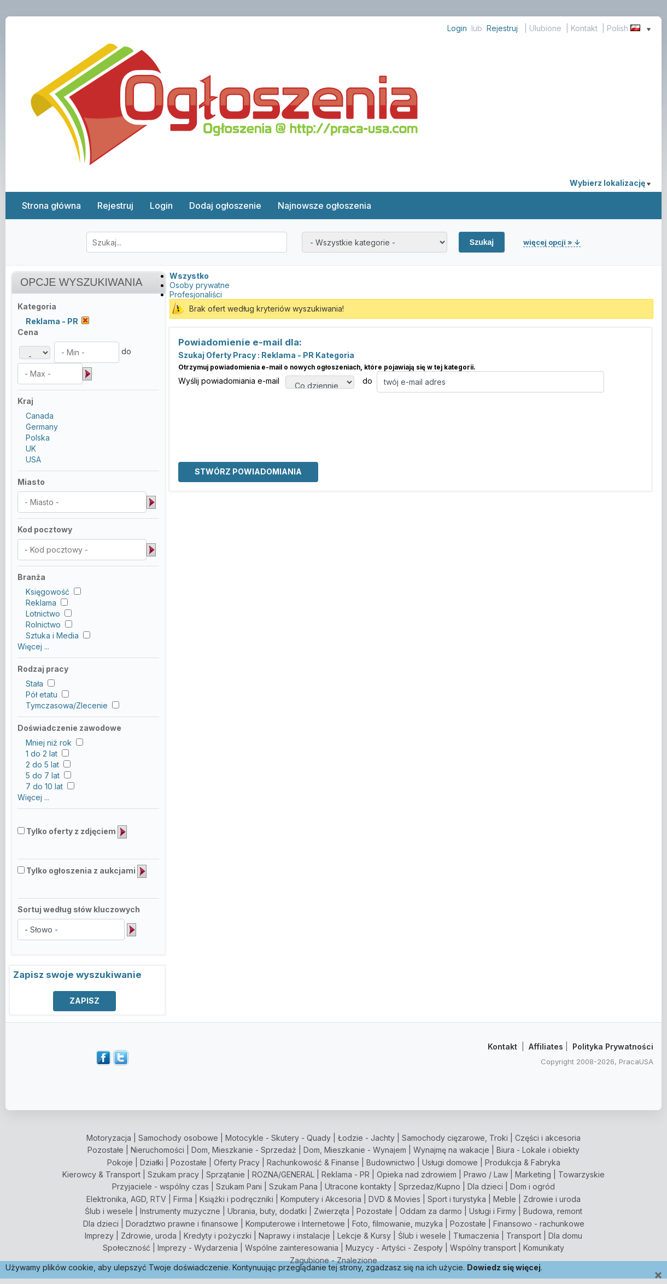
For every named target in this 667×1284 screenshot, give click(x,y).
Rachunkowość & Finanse (313, 1162)
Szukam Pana (293, 1186)
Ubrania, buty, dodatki (267, 1211)
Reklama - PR (345, 1174)
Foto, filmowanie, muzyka (397, 1223)
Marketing (533, 1174)
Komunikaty (543, 1247)
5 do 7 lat (43, 775)
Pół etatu (41, 694)
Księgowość (47, 591)
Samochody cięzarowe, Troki (455, 1137)
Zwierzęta (331, 1211)
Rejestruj (502, 28)
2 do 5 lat (42, 764)
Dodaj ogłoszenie (225, 205)
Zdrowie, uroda (149, 1235)
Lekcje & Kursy (364, 1235)
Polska (38, 437)
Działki (151, 1162)
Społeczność (126, 1247)
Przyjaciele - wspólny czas (160, 1186)
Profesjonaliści (195, 294)
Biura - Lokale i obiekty (538, 1149)
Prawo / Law (486, 1174)
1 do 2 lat (41, 753)
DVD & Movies (394, 1199)
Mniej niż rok (49, 742)
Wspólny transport (483, 1247)
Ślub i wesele (109, 1211)
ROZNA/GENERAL (283, 1174)
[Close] (658, 1275)
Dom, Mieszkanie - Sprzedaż (243, 1149)
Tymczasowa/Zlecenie (67, 705)
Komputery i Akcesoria (320, 1199)
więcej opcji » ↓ (552, 242)
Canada (40, 415)
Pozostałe (105, 1149)
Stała (34, 683)
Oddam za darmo (431, 1211)
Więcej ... (33, 646)
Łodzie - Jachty (366, 1137)
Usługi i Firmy (492, 1211)
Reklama (41, 602)
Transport (523, 1235)
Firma (182, 1199)
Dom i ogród (532, 1186)
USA (33, 459)
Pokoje (120, 1162)
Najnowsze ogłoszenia (324, 205)
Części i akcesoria (548, 1137)
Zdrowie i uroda (552, 1199)
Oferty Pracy (237, 1162)
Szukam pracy (173, 1174)
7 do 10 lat (44, 786)
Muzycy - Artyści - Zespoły (394, 1247)
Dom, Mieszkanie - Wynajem (354, 1149)
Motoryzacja (108, 1137)
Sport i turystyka (457, 1199)
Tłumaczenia (476, 1235)
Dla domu (565, 1235)
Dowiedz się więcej (504, 1267)
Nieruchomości (157, 1149)
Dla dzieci (485, 1186)
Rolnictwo (43, 624)
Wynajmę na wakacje (451, 1149)
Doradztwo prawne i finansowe (182, 1223)
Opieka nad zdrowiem (417, 1174)
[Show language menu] (649, 28)
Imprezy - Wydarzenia (197, 1247)
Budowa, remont (552, 1211)
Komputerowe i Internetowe (295, 1223)
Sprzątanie (225, 1174)
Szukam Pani (239, 1186)
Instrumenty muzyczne (180, 1211)
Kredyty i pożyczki (217, 1235)
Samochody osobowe (178, 1137)
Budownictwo (390, 1162)
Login (457, 28)
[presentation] (261, 413)
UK (31, 448)
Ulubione (545, 28)
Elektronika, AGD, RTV (126, 1199)
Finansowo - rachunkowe (538, 1223)
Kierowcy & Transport (101, 1174)
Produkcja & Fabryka (522, 1162)
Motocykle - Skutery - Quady (278, 1137)
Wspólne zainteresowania (291, 1247)
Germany (42, 426)
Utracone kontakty (358, 1186)
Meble (504, 1199)
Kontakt (584, 28)
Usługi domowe (450, 1162)
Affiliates (546, 1046)
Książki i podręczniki (236, 1199)
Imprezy (99, 1235)
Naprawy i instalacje (294, 1235)
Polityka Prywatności (612, 1046)
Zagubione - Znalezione (333, 1260)
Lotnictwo (43, 613)
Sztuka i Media (52, 635)
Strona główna (51, 205)
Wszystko (189, 275)
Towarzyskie (581, 1174)
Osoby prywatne (199, 285)
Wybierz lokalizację (610, 182)
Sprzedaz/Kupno (429, 1186)
